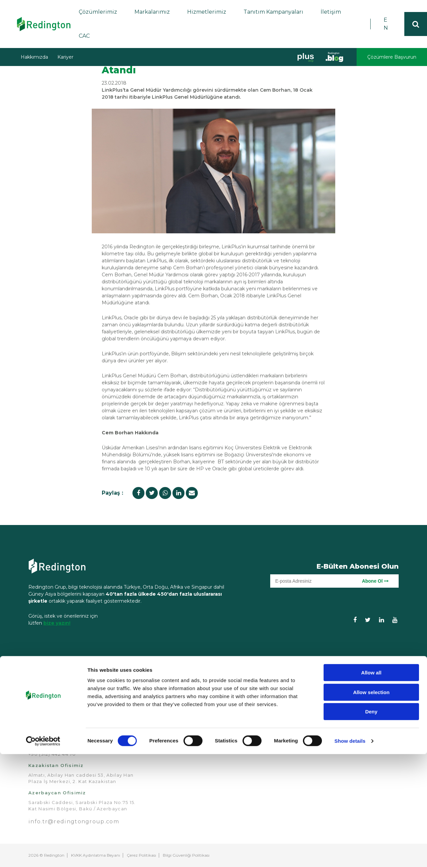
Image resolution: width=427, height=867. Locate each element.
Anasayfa (168, 680)
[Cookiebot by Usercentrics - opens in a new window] (43, 854)
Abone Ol (375, 581)
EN (386, 24)
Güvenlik (230, 718)
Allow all (371, 785)
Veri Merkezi (235, 725)
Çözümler (232, 680)
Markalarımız (152, 12)
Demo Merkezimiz (305, 711)
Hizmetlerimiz (206, 12)
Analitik (228, 690)
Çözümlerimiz (98, 12)
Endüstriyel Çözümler (233, 708)
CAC (84, 36)
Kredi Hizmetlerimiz (307, 697)
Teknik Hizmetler (303, 704)
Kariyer (65, 57)
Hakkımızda (34, 57)
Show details (350, 854)
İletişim (331, 12)
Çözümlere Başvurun (391, 57)
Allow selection (371, 805)
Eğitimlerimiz (299, 690)
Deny (371, 824)
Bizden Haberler (176, 718)
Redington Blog (175, 725)
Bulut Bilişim (234, 697)
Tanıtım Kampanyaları (273, 12)
